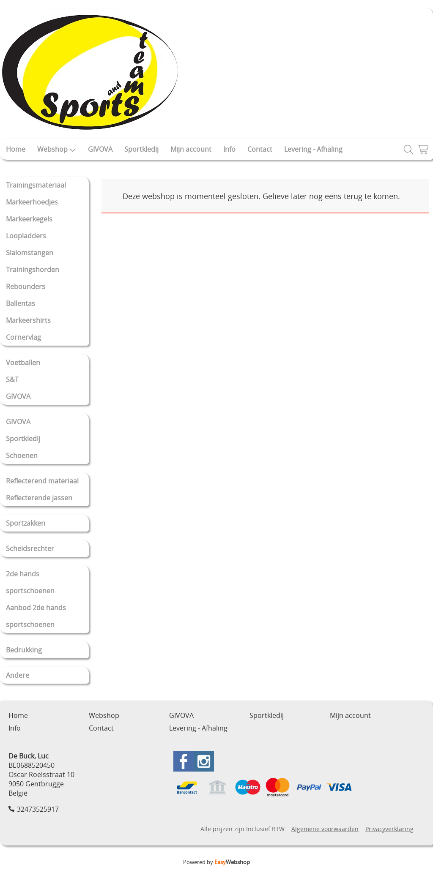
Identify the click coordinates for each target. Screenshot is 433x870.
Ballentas (20, 303)
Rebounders (25, 286)
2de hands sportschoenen (30, 582)
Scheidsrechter (30, 548)
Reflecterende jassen (39, 497)
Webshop (56, 149)
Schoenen (22, 455)
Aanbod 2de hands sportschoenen (36, 616)
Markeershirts (28, 320)
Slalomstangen (29, 252)
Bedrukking (24, 650)
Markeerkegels (29, 219)
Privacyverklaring (389, 829)
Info (229, 149)
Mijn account (190, 149)
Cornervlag (23, 337)
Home (15, 149)
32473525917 (38, 809)
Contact (259, 149)
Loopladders (26, 235)
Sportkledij (141, 149)
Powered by (216, 862)
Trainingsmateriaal (36, 185)
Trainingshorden (32, 269)
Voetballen (23, 362)
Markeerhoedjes (32, 202)
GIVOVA (100, 149)
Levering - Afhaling (313, 149)
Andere (17, 675)
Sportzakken (25, 523)
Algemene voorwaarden (325, 829)
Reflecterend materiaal (42, 480)
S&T (12, 379)
